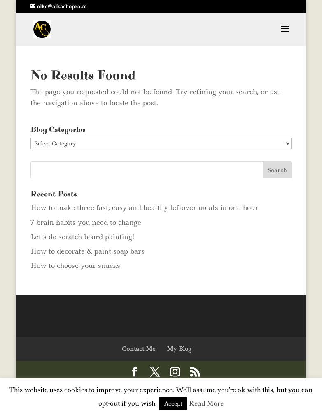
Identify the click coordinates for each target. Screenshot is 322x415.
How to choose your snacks (75, 265)
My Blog (179, 349)
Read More (206, 403)
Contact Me (139, 349)
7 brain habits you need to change (85, 222)
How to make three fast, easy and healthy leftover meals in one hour (144, 207)
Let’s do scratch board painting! (82, 236)
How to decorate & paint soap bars (87, 251)
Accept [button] (173, 403)
